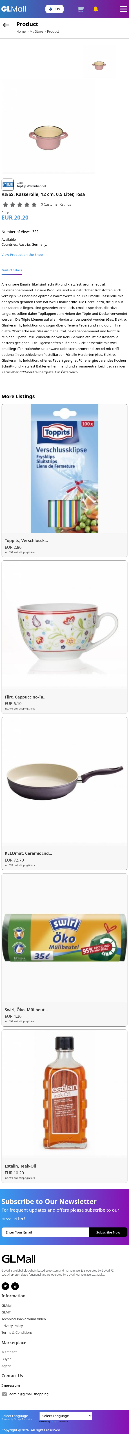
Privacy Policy (12, 1325)
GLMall (7, 1305)
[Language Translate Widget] (65, 1416)
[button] (54, 9)
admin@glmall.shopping (29, 1394)
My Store (36, 31)
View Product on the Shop (22, 254)
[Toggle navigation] (123, 9)
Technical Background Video (24, 1319)
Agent (6, 1365)
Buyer (6, 1358)
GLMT (6, 1312)
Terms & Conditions (17, 1332)
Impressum (11, 1385)
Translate (59, 1421)
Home (21, 31)
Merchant (9, 1352)
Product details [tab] (12, 270)
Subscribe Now (108, 1232)
